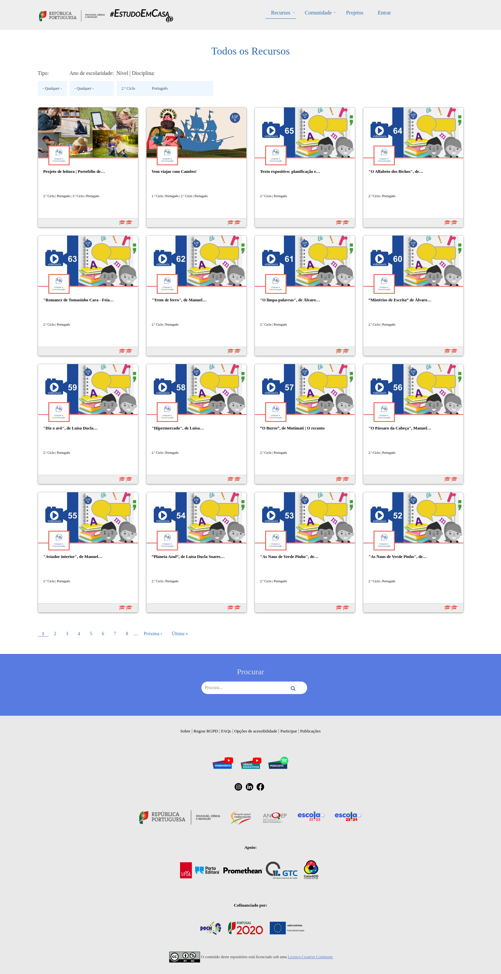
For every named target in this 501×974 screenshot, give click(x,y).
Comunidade (318, 12)
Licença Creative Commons (310, 957)
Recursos (280, 12)
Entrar (384, 12)
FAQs (226, 731)
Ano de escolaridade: (92, 73)
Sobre (185, 731)
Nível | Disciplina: (136, 73)
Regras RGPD (206, 731)
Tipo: (43, 73)
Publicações (310, 731)
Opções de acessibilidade (255, 731)
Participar (288, 731)
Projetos (354, 12)
